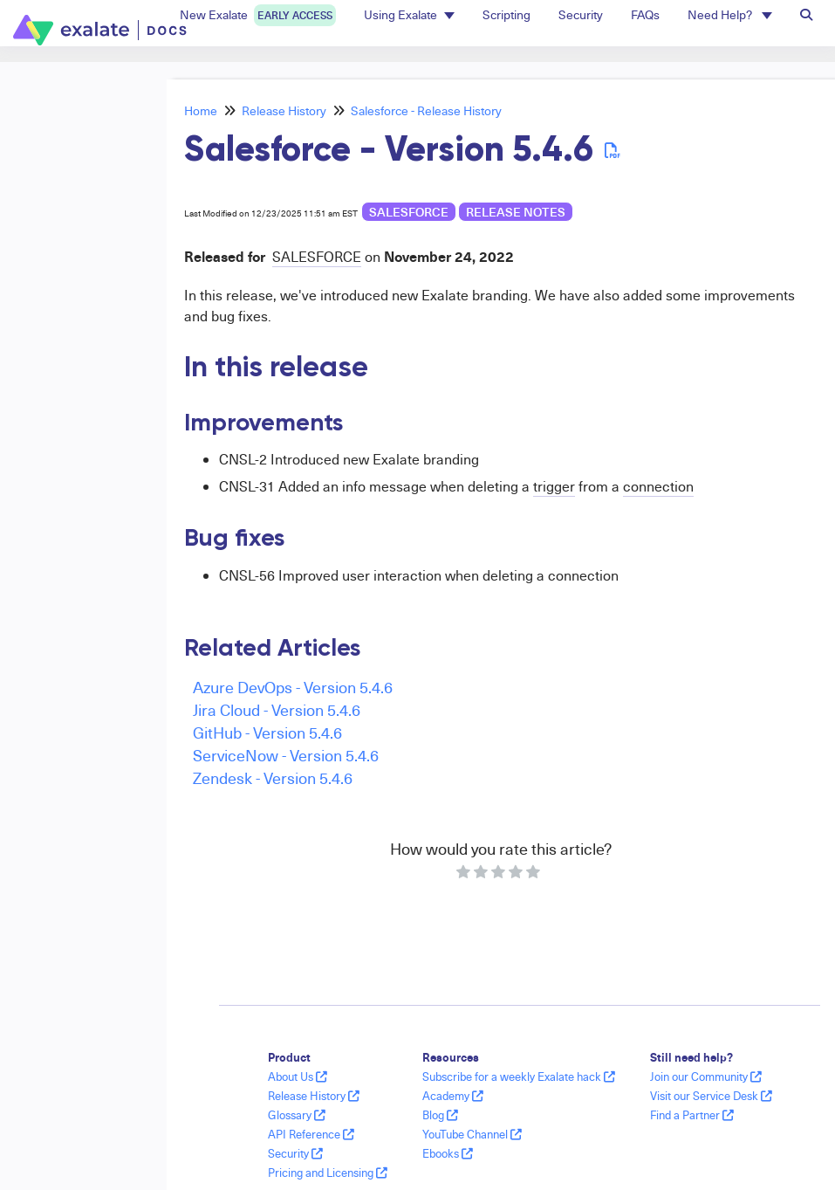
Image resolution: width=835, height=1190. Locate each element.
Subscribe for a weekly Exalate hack (518, 1076)
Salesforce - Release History (426, 110)
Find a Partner (692, 1115)
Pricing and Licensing (327, 1172)
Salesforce (408, 211)
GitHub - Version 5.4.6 (267, 732)
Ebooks (447, 1153)
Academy (452, 1096)
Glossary (296, 1115)
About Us (297, 1076)
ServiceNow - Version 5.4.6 (286, 755)
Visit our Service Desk (711, 1096)
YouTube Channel (472, 1134)
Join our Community (706, 1076)
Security (295, 1153)
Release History (284, 110)
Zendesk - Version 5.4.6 (272, 777)
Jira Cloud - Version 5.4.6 (276, 709)
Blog (440, 1115)
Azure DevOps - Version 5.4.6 (293, 687)
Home (200, 110)
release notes (515, 211)
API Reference (311, 1134)
